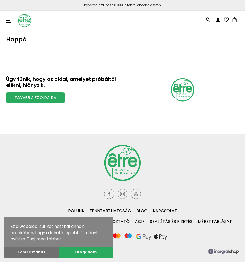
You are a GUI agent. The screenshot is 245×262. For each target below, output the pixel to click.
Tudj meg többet (44, 239)
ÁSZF (140, 221)
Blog (142, 211)
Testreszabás (31, 252)
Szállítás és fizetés (171, 221)
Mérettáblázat (215, 221)
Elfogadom (86, 252)
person (218, 20)
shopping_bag (234, 20)
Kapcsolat (165, 211)
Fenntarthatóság (110, 211)
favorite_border (226, 20)
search (208, 20)
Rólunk (76, 211)
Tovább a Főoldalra (35, 97)
